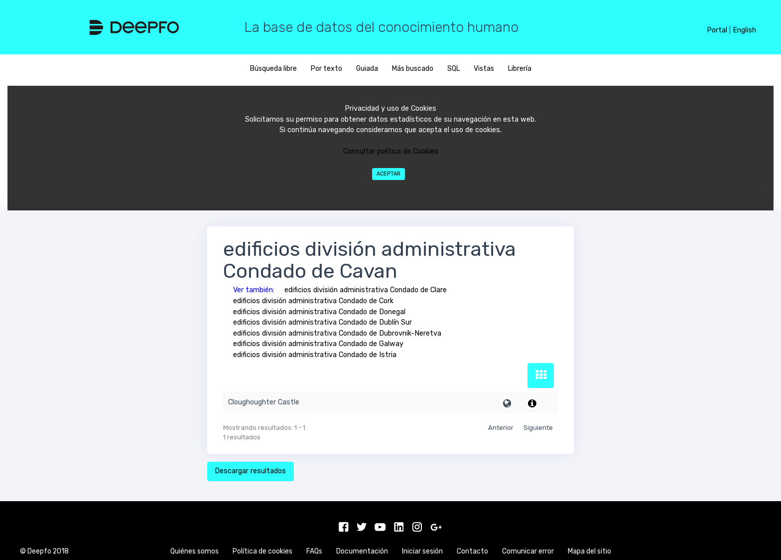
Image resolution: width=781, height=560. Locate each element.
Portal (717, 30)
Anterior (501, 427)
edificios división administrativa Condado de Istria (314, 355)
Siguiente (538, 427)
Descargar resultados (250, 471)
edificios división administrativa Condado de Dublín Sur (322, 322)
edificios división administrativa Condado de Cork (313, 301)
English (744, 30)
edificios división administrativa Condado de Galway (318, 344)
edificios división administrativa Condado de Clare (365, 290)
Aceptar (388, 174)
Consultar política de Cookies (390, 151)
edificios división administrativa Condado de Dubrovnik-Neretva (337, 333)
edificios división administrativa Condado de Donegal (319, 312)
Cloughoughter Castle (263, 402)
